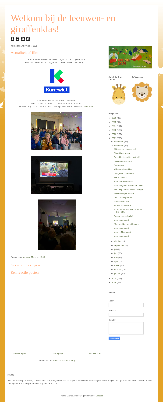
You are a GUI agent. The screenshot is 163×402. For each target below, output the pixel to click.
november (119, 145)
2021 (114, 138)
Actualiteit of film (121, 201)
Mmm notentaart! (121, 220)
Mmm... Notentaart (122, 232)
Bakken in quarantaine (124, 193)
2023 (114, 130)
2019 (114, 282)
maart (117, 265)
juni (116, 253)
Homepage (58, 353)
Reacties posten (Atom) (64, 360)
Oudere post (95, 353)
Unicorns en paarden (123, 197)
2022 (114, 134)
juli (115, 249)
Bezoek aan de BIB (122, 205)
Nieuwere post (19, 353)
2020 (114, 278)
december (119, 141)
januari (117, 273)
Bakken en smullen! (123, 161)
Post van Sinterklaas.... (124, 181)
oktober (118, 241)
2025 (114, 122)
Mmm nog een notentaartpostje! (128, 185)
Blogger (99, 396)
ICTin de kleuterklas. (123, 169)
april (116, 261)
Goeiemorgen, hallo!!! (123, 216)
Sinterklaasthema (122, 153)
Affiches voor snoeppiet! (125, 149)
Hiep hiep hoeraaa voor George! (128, 189)
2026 (114, 118)
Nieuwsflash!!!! (120, 177)
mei (116, 257)
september (119, 245)
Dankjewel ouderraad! (124, 173)
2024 (114, 126)
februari (118, 269)
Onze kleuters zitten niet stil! (127, 157)
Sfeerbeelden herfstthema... (126, 224)
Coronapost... (120, 165)
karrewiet (89, 107)
